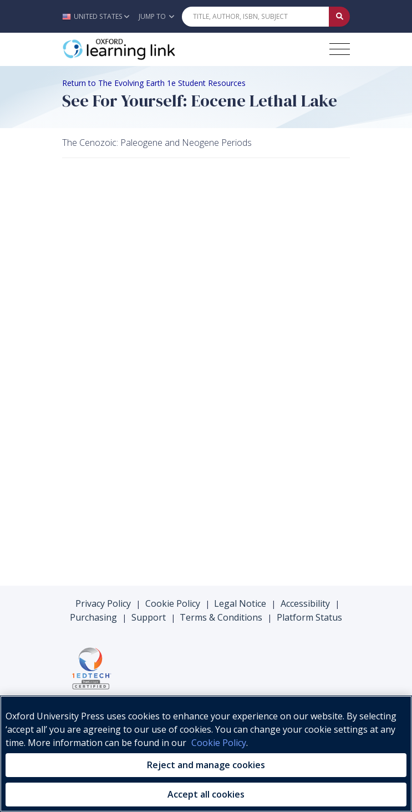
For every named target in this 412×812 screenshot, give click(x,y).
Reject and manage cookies (206, 765)
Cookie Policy (172, 603)
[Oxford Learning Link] (145, 49)
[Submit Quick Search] (339, 17)
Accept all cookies (206, 794)
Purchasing (93, 617)
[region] (206, 754)
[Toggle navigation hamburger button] (339, 49)
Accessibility (305, 603)
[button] (98, 16)
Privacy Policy (103, 603)
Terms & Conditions (221, 617)
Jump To (156, 16)
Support (148, 617)
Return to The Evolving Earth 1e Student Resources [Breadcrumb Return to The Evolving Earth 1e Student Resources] (154, 83)
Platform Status (309, 617)
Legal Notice (240, 603)
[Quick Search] (255, 17)
